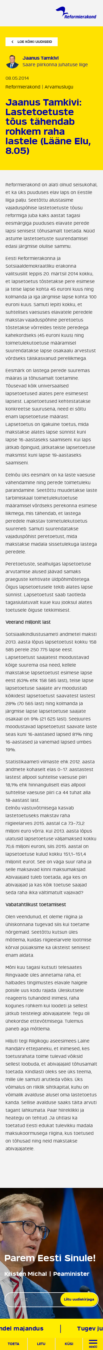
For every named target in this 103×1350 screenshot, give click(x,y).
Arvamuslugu (58, 87)
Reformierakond (22, 87)
